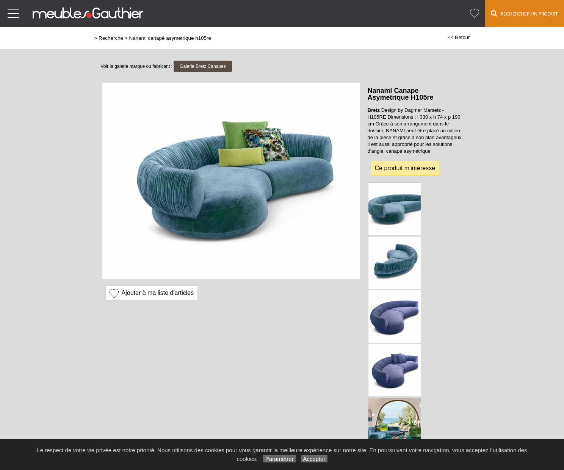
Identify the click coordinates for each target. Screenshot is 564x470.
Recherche (111, 38)
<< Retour (459, 37)
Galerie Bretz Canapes (203, 66)
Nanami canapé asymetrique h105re (170, 38)
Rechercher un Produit (524, 13)
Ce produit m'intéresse (405, 168)
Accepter (314, 459)
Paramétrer (279, 459)
